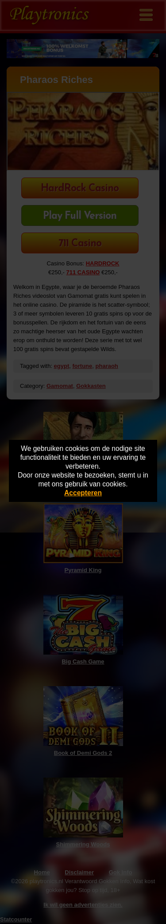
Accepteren (83, 493)
